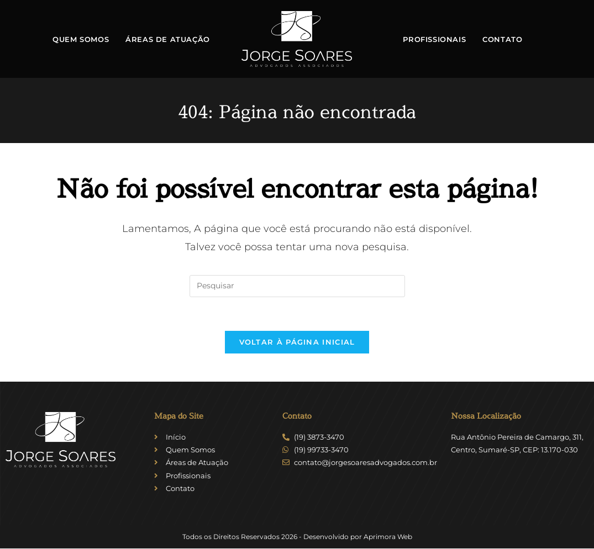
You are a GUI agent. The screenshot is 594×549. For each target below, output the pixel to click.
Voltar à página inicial (297, 341)
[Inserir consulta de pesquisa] (297, 286)
